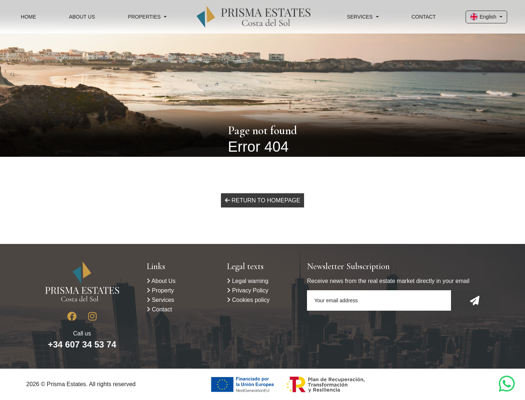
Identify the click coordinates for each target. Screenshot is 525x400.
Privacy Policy (247, 290)
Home (28, 17)
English (483, 16)
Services (160, 300)
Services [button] (360, 17)
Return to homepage (262, 200)
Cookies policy (248, 300)
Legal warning (247, 281)
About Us (82, 17)
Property (160, 290)
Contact (424, 17)
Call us (82, 339)
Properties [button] (144, 17)
